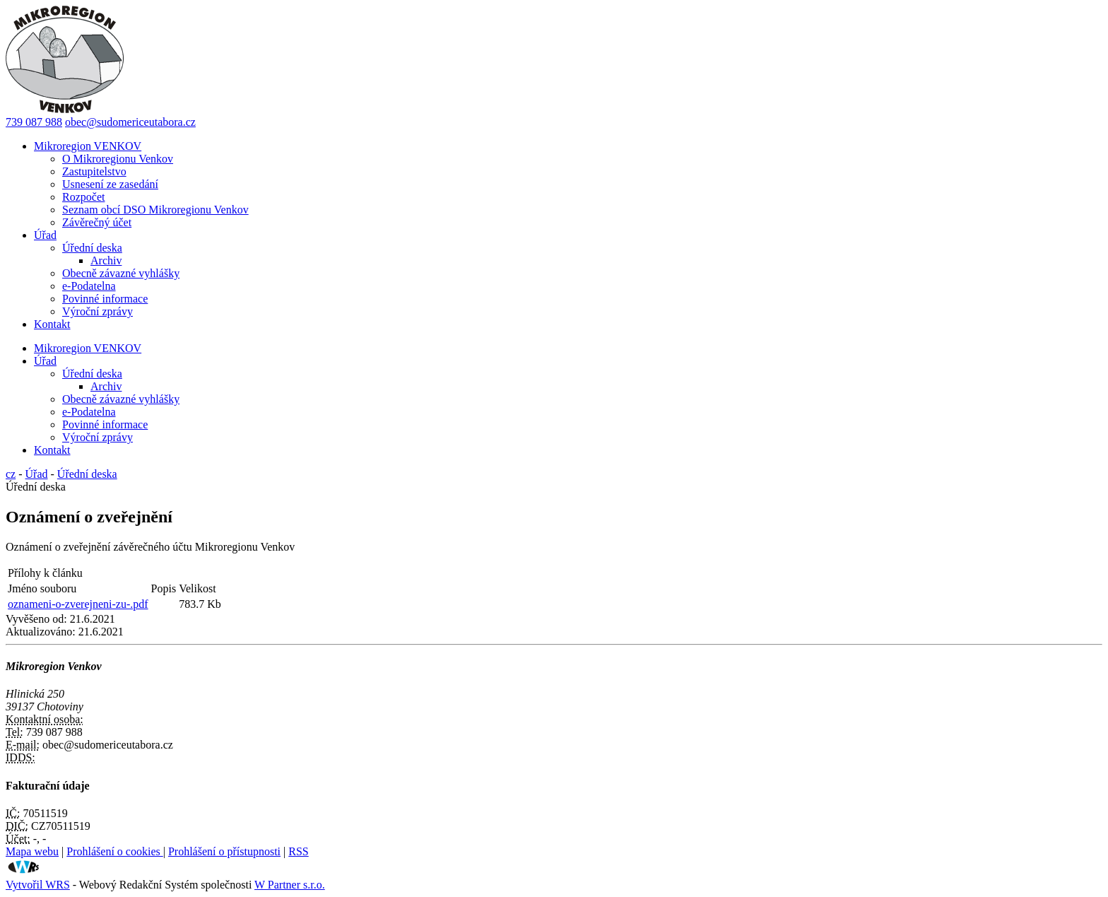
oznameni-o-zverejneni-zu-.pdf (78, 604)
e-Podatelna (89, 286)
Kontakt (52, 324)
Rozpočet (83, 197)
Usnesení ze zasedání (110, 184)
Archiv (106, 260)
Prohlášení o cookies (114, 851)
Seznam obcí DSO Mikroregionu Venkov (155, 210)
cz (11, 474)
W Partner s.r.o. (289, 885)
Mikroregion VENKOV (87, 146)
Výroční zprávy (97, 311)
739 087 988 (34, 122)
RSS (298, 851)
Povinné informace (105, 299)
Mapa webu (32, 851)
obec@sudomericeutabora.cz (130, 122)
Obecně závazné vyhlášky (120, 273)
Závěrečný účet (96, 222)
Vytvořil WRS (38, 885)
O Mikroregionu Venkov (117, 159)
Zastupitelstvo (94, 171)
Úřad (45, 235)
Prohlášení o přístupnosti (224, 851)
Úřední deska (92, 248)
